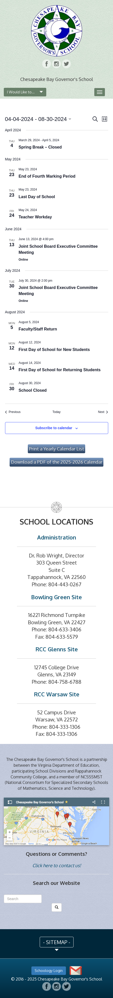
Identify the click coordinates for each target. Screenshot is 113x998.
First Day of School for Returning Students (60, 370)
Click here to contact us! (56, 865)
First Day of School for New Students (54, 349)
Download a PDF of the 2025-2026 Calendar (56, 462)
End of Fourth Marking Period (47, 176)
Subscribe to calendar (53, 428)
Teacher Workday (35, 217)
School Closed (33, 390)
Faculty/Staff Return (38, 329)
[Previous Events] (13, 412)
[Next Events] (103, 412)
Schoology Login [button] (49, 970)
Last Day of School (37, 197)
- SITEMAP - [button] (56, 942)
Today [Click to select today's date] (56, 412)
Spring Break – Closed (40, 147)
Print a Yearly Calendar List (56, 448)
